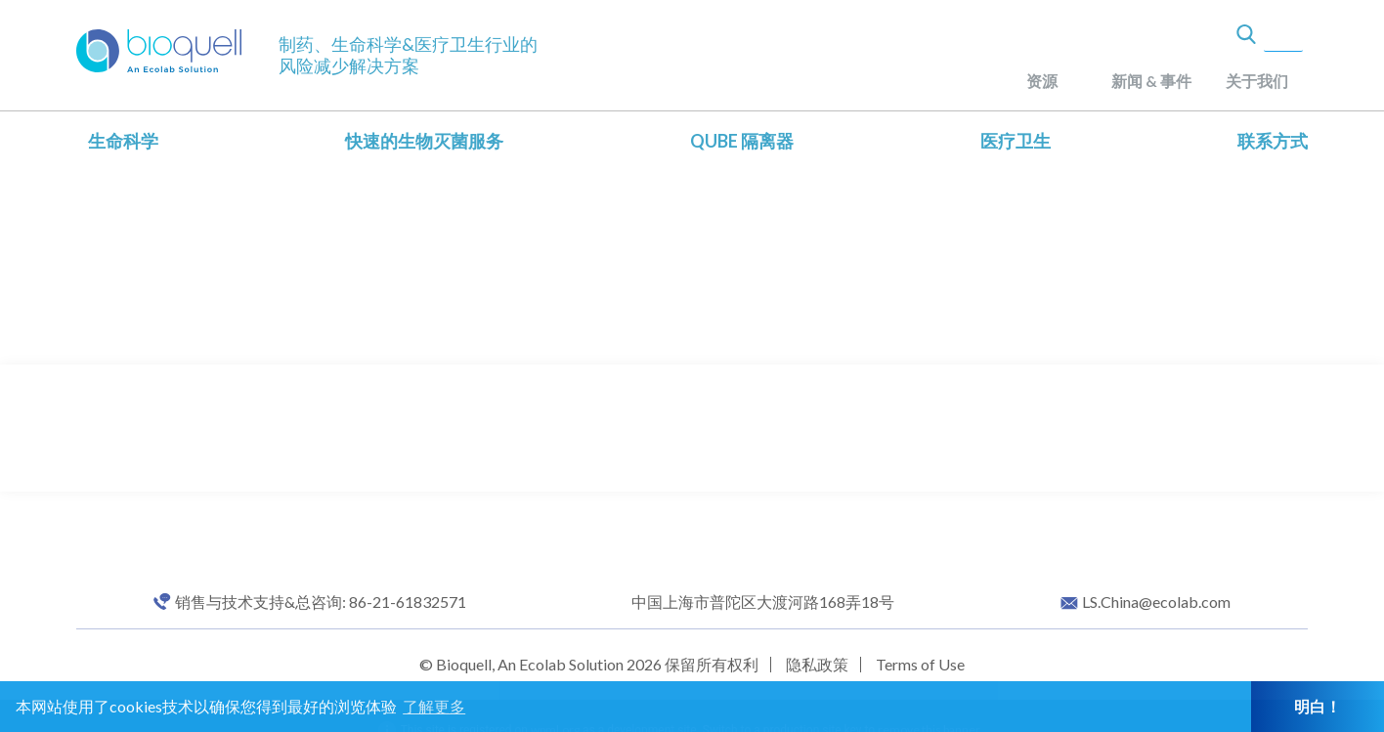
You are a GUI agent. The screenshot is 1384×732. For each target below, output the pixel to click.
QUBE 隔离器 (742, 140)
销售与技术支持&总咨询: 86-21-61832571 (320, 602)
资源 (1042, 80)
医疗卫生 (1015, 140)
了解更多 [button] (434, 706)
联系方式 (1272, 140)
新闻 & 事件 (1151, 80)
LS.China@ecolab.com (1156, 602)
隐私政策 (817, 664)
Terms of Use (920, 664)
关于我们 (1257, 80)
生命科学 (123, 140)
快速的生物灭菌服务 (424, 140)
